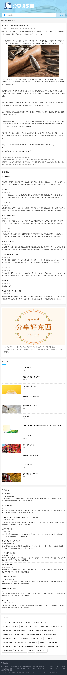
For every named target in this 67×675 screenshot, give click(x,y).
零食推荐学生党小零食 (31, 455)
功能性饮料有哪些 (53, 642)
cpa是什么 (5, 189)
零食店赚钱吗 (28, 464)
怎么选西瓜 (6, 622)
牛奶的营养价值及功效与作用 (44, 630)
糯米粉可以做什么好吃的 (10, 626)
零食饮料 (13, 20)
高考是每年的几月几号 (10, 254)
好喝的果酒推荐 (7, 634)
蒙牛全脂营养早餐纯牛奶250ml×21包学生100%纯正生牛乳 (43, 425)
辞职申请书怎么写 (8, 215)
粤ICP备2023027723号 (43, 672)
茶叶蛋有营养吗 (28, 367)
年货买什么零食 (24, 638)
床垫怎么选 (6, 202)
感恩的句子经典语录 (9, 576)
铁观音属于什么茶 (20, 642)
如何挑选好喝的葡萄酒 (31, 474)
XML (51, 672)
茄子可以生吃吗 (7, 505)
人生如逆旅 (6, 267)
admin (5, 28)
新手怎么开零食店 (20, 651)
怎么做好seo (6, 493)
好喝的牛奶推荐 (7, 651)
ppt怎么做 (5, 600)
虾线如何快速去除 (8, 241)
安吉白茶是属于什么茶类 (31, 377)
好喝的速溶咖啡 (40, 646)
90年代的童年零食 (36, 638)
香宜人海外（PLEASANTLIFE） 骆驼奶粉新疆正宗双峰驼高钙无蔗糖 (41, 626)
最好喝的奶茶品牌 (29, 386)
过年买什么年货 (28, 445)
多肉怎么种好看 (7, 564)
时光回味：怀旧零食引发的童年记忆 (19, 151)
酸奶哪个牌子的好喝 (30, 406)
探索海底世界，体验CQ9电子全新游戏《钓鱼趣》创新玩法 (22, 517)
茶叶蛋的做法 (28, 436)
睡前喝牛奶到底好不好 (31, 396)
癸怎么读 (5, 280)
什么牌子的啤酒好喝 (50, 634)
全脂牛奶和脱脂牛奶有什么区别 (23, 630)
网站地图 (55, 672)
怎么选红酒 (27, 416)
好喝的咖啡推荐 (17, 622)
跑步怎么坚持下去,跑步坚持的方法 (14, 291)
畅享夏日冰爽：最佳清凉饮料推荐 (18, 157)
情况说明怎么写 (7, 529)
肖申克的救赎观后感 (9, 588)
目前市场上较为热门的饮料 (11, 541)
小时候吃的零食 (20, 634)
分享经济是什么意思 (9, 553)
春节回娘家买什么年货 (10, 638)
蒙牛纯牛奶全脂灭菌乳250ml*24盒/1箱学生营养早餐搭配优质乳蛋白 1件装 (31, 160)
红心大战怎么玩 (7, 228)
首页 (7, 20)
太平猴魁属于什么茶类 (10, 646)
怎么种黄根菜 (7, 176)
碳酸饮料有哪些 (7, 642)
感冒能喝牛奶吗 (41, 651)
